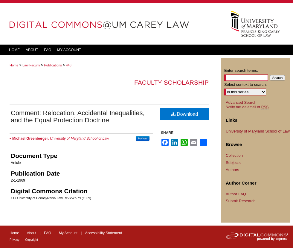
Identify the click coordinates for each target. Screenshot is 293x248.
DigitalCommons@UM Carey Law (110, 24)
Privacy (14, 239)
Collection (234, 155)
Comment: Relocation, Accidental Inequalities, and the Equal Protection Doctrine (78, 116)
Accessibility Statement (103, 233)
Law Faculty (31, 65)
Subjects (233, 162)
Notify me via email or (247, 107)
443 (68, 65)
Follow (142, 138)
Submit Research (241, 201)
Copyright (31, 239)
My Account (68, 233)
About (31, 233)
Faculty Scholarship (171, 82)
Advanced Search (241, 102)
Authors (232, 170)
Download (184, 114)
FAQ (47, 233)
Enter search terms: (241, 70)
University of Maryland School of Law (258, 131)
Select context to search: (245, 84)
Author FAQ (236, 194)
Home (14, 65)
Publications (53, 65)
